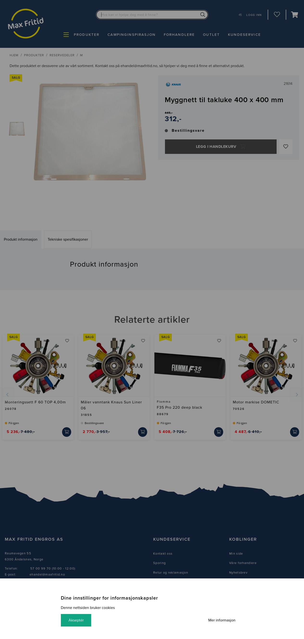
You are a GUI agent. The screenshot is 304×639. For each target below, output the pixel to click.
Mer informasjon (221, 620)
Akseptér (76, 620)
